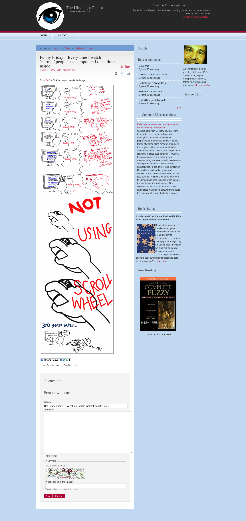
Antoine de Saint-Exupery (195, 17)
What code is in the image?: (60, 490)
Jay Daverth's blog (84, 48)
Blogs (67, 48)
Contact (62, 35)
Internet (71, 70)
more (179, 108)
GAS (47, 80)
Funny (52, 70)
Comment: (50, 409)
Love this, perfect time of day (153, 74)
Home (44, 35)
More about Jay (202, 85)
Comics (45, 70)
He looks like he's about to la (152, 83)
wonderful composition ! (150, 91)
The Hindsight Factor (84, 7)
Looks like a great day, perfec (153, 100)
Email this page (70, 365)
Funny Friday (61, 70)
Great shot (144, 66)
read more (162, 261)
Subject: (48, 402)
